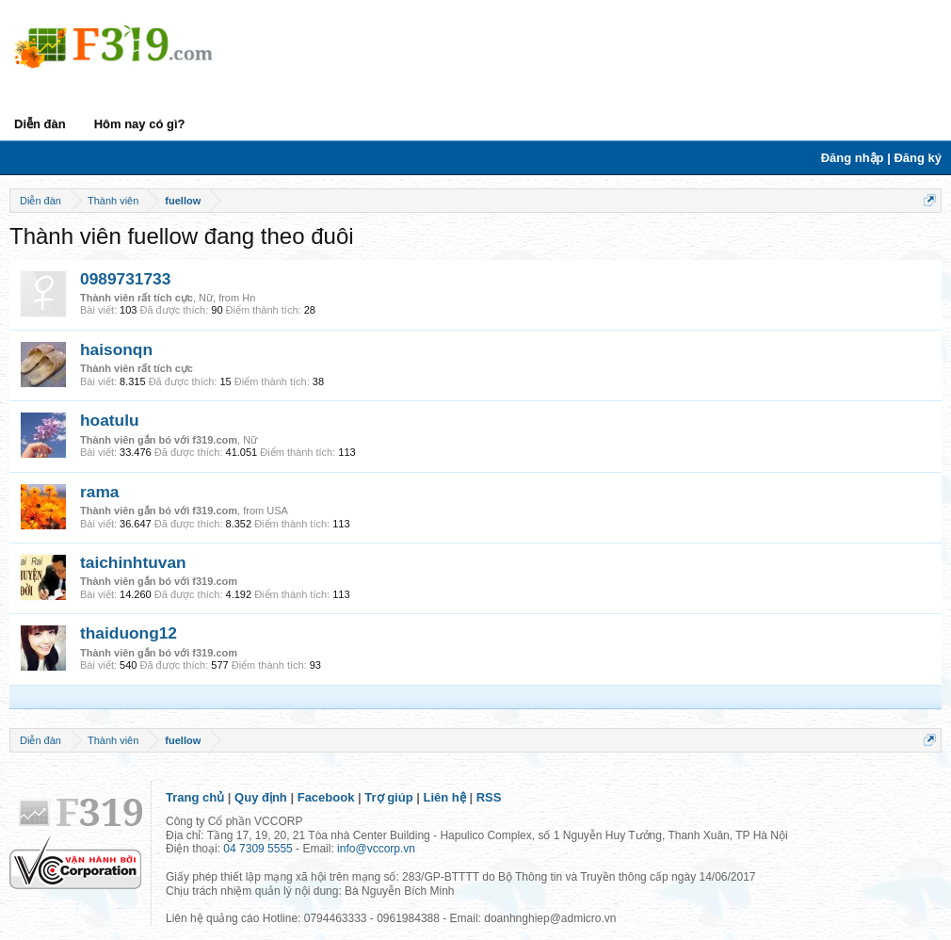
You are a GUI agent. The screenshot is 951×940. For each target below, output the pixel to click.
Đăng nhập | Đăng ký (881, 158)
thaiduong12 (128, 633)
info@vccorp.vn (376, 848)
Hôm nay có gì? (139, 124)
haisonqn (116, 349)
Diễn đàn (40, 124)
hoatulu (109, 420)
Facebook (326, 797)
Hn (248, 297)
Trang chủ (195, 797)
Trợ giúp (388, 797)
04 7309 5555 (257, 848)
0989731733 (125, 278)
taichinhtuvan (133, 562)
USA (277, 510)
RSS (489, 797)
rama (99, 491)
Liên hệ (445, 797)
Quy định (260, 797)
